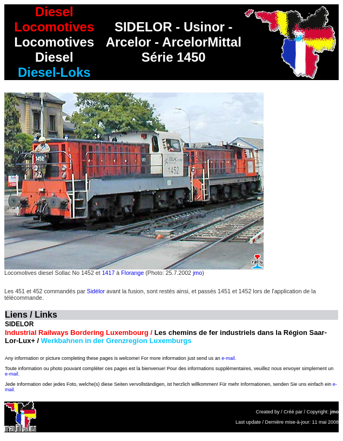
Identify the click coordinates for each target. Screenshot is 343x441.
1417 (108, 272)
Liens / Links (31, 314)
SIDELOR (19, 324)
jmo (197, 272)
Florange (132, 272)
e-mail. (228, 358)
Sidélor (96, 291)
